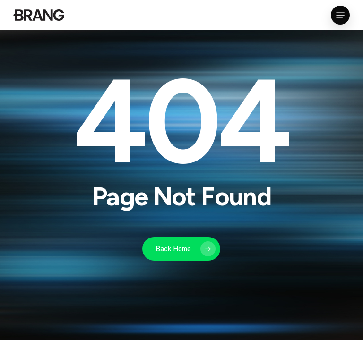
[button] (340, 15)
